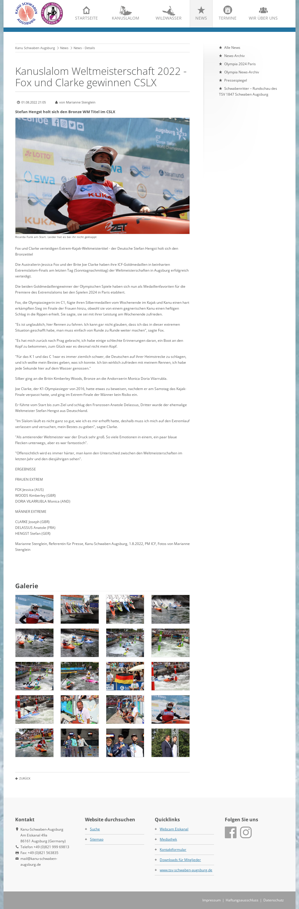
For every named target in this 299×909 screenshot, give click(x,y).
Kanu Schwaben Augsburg (35, 48)
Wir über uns (263, 18)
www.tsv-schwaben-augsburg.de (186, 869)
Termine (228, 18)
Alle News (232, 47)
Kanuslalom (125, 18)
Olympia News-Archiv (241, 72)
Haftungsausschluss (242, 900)
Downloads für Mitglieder (180, 859)
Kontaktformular (173, 849)
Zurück (24, 778)
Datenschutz (273, 900)
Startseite (86, 18)
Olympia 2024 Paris (240, 63)
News (201, 18)
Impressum (211, 900)
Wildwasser (169, 18)
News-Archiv (234, 55)
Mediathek (168, 839)
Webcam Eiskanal (174, 829)
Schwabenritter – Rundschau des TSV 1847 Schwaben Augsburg (248, 91)
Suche (95, 829)
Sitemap (96, 839)
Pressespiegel (235, 80)
